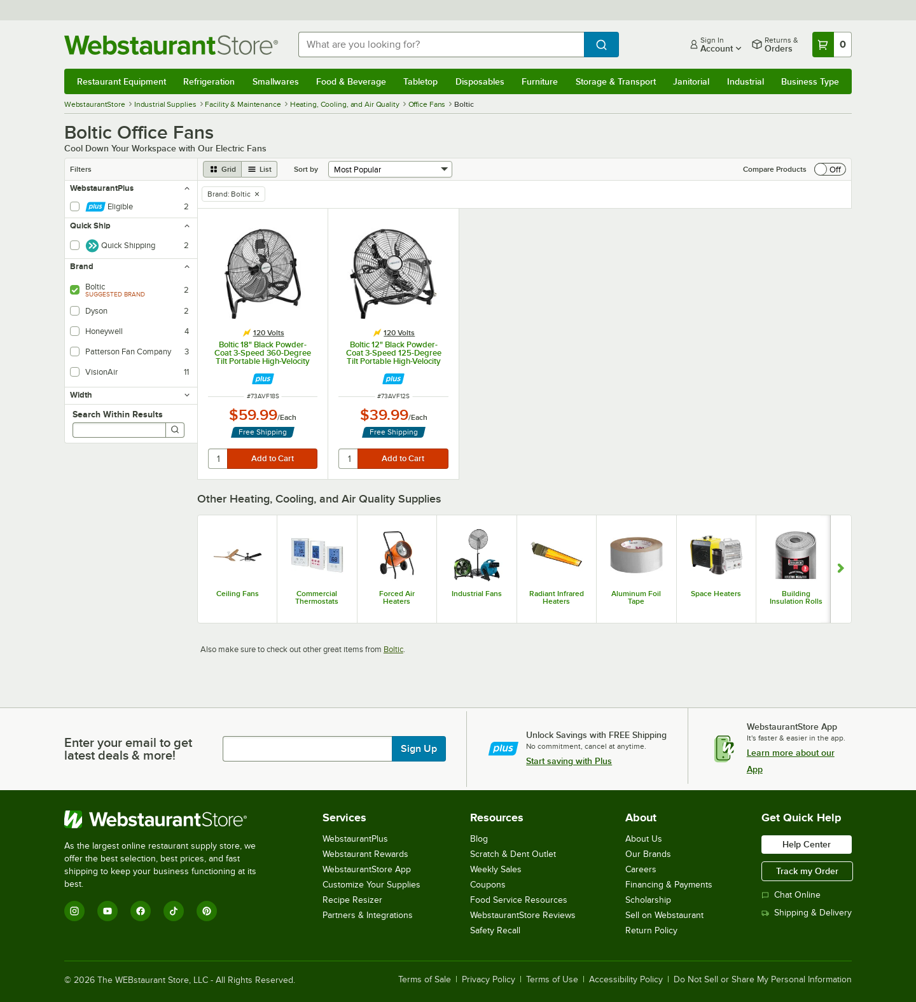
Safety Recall (495, 930)
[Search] (174, 430)
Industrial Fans (477, 593)
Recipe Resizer (352, 900)
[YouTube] (107, 911)
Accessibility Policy (626, 979)
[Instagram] (74, 911)
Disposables (479, 81)
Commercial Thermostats (316, 597)
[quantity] (218, 459)
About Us (643, 839)
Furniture (540, 81)
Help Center (806, 844)
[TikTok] (173, 911)
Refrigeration (209, 81)
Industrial (745, 81)
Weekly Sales (496, 869)
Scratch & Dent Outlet (513, 854)
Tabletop (420, 81)
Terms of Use (552, 979)
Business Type (810, 81)
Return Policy (651, 930)
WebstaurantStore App (367, 869)
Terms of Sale (424, 979)
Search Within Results (118, 414)
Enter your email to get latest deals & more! (128, 749)
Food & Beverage (351, 81)
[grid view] (222, 169)
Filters (81, 169)
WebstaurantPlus (355, 839)
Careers (640, 869)
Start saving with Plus (569, 761)
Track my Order (807, 871)
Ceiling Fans (237, 593)
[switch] (830, 169)
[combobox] (441, 44)
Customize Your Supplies (371, 884)
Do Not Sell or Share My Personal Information (763, 979)
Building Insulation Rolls (796, 597)
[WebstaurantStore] (169, 819)
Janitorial (691, 81)
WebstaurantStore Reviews (523, 915)
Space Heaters (716, 593)
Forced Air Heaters (397, 597)
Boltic (393, 649)
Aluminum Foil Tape (636, 597)
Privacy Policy (488, 979)
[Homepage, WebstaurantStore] (171, 45)
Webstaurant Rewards (365, 854)
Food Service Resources (518, 900)
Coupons (488, 884)
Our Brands (648, 854)
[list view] (259, 169)
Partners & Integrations (368, 915)
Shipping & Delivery (806, 912)
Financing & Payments (668, 884)
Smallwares (276, 81)
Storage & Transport (616, 81)
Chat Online (791, 895)
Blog (479, 839)
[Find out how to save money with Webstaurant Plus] (263, 378)
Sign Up (419, 749)
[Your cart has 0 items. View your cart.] (832, 44)
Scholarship (648, 900)
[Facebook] (140, 911)
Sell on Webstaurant (664, 915)
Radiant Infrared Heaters (556, 597)
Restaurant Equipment (121, 81)
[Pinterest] (207, 911)
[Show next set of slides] (840, 568)
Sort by (306, 169)
